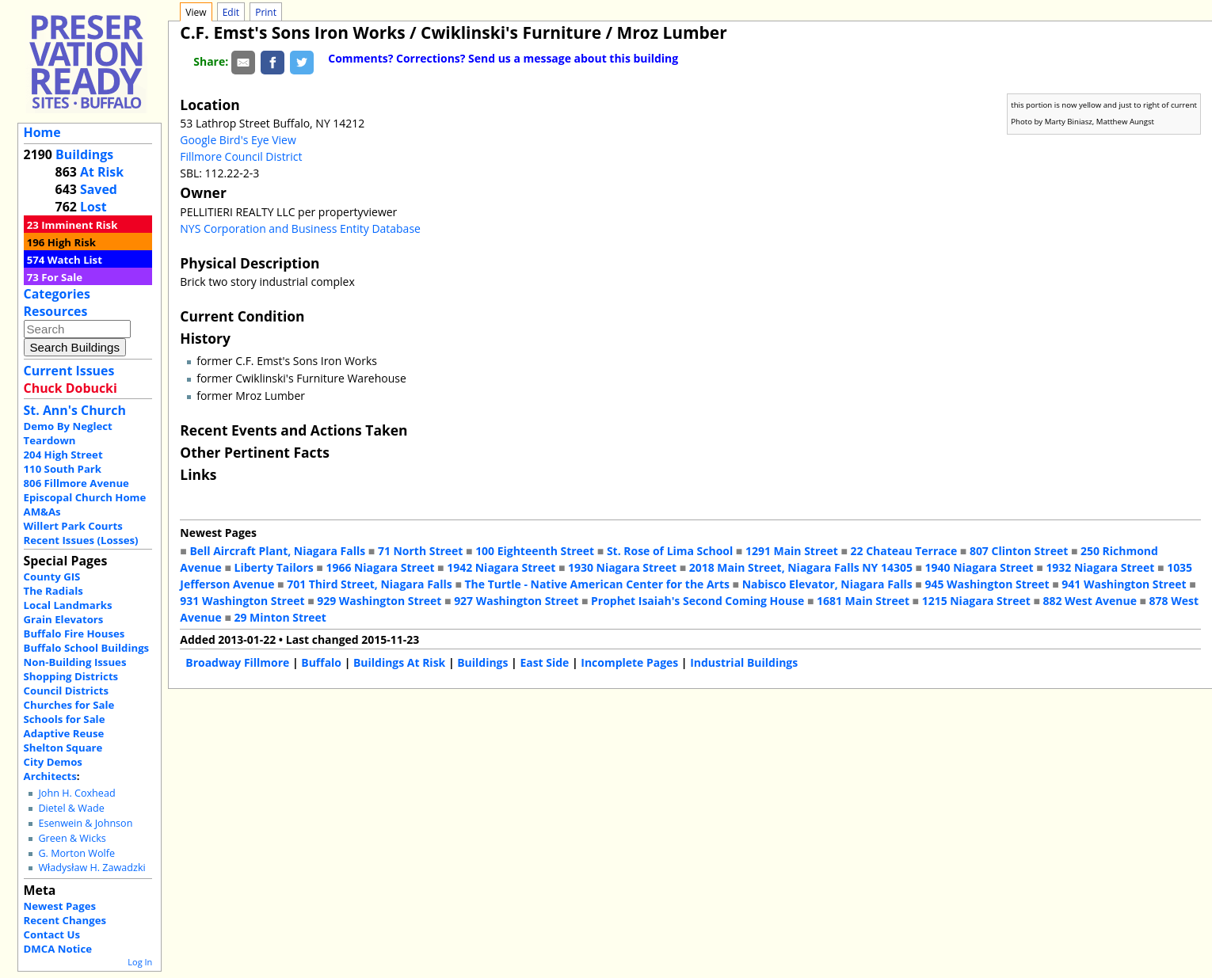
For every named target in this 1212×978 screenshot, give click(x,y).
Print (265, 12)
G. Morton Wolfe (76, 853)
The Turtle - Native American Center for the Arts (596, 584)
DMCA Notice (58, 949)
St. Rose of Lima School (670, 550)
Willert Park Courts (73, 526)
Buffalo (321, 662)
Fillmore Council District (241, 156)
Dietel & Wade (71, 808)
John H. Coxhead (76, 793)
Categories (57, 294)
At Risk (102, 172)
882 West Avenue (1089, 600)
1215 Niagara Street (976, 600)
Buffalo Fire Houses (74, 633)
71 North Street (420, 550)
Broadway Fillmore (237, 662)
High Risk (72, 242)
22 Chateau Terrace (904, 550)
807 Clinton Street (1019, 550)
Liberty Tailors (273, 567)
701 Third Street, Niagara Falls (369, 584)
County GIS (52, 576)
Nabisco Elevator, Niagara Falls (827, 584)
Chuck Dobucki (70, 388)
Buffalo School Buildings (87, 648)
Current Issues (69, 370)
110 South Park (63, 469)
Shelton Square (63, 747)
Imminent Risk (79, 225)
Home (42, 132)
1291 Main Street (791, 550)
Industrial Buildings (744, 662)
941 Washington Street (1123, 584)
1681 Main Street (863, 600)
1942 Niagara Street (501, 567)
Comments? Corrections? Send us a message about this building (503, 58)
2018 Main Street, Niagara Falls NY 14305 (801, 567)
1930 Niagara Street (622, 567)
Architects (50, 776)
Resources (56, 311)
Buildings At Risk (399, 662)
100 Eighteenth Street (534, 550)
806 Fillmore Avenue (76, 483)
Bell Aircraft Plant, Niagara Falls (277, 550)
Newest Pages (60, 906)
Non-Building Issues (75, 662)
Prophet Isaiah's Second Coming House (697, 600)
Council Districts (66, 690)
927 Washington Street (516, 600)
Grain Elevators (64, 619)
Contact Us (52, 934)
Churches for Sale (69, 705)
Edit (231, 12)
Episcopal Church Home (85, 497)
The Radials (53, 591)
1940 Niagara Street (979, 567)
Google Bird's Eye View (237, 139)
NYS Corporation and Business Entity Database (300, 228)
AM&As (42, 511)
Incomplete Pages (629, 662)
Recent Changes (65, 920)
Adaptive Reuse (64, 733)
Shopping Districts (71, 676)
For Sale (61, 277)
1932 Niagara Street (1100, 567)
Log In (140, 962)
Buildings (84, 154)
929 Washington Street (379, 600)
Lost (93, 206)
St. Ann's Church (75, 410)
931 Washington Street (242, 600)
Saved (98, 189)
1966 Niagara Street (380, 567)
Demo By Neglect (68, 426)
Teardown (50, 440)
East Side (544, 662)
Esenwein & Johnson (85, 823)
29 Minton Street (280, 617)
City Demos (53, 762)
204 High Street (63, 454)
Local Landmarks (68, 605)
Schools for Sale (64, 719)
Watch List (75, 260)
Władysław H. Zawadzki (91, 867)
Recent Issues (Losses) (81, 540)
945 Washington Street (986, 584)
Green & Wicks (71, 838)
